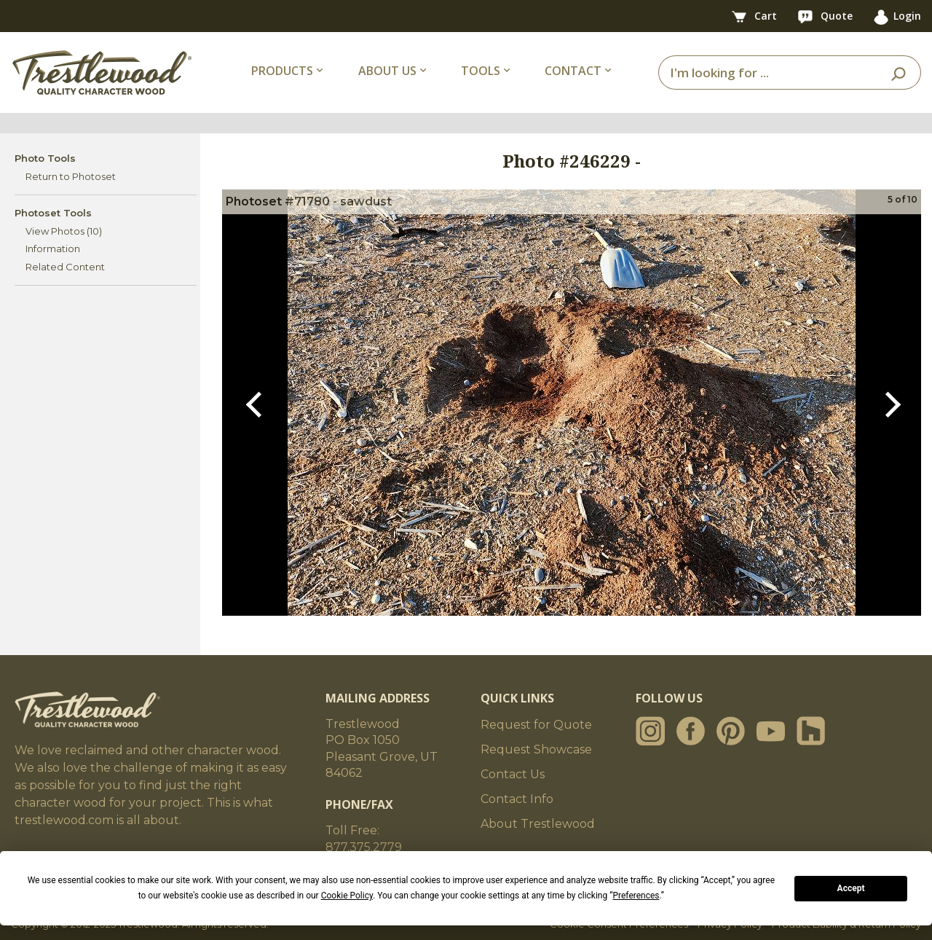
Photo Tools (45, 158)
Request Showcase (536, 749)
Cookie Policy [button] (347, 895)
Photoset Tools (53, 213)
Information (52, 248)
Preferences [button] (635, 895)
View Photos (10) (63, 231)
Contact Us (513, 774)
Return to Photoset (70, 176)
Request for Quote (536, 725)
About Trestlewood (538, 824)
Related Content (65, 267)
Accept (851, 888)
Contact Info (517, 799)
